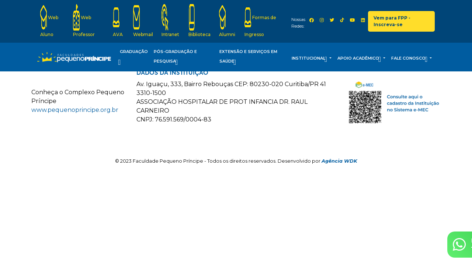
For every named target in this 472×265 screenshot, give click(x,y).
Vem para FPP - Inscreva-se (392, 21)
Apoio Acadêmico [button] (359, 59)
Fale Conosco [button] (409, 59)
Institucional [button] (310, 59)
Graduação (133, 58)
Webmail (143, 20)
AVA (118, 20)
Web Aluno (49, 20)
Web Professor (84, 20)
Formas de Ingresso (260, 20)
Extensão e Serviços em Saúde (248, 58)
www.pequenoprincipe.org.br (74, 109)
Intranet (170, 20)
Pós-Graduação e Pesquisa (175, 58)
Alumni (227, 20)
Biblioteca (199, 20)
